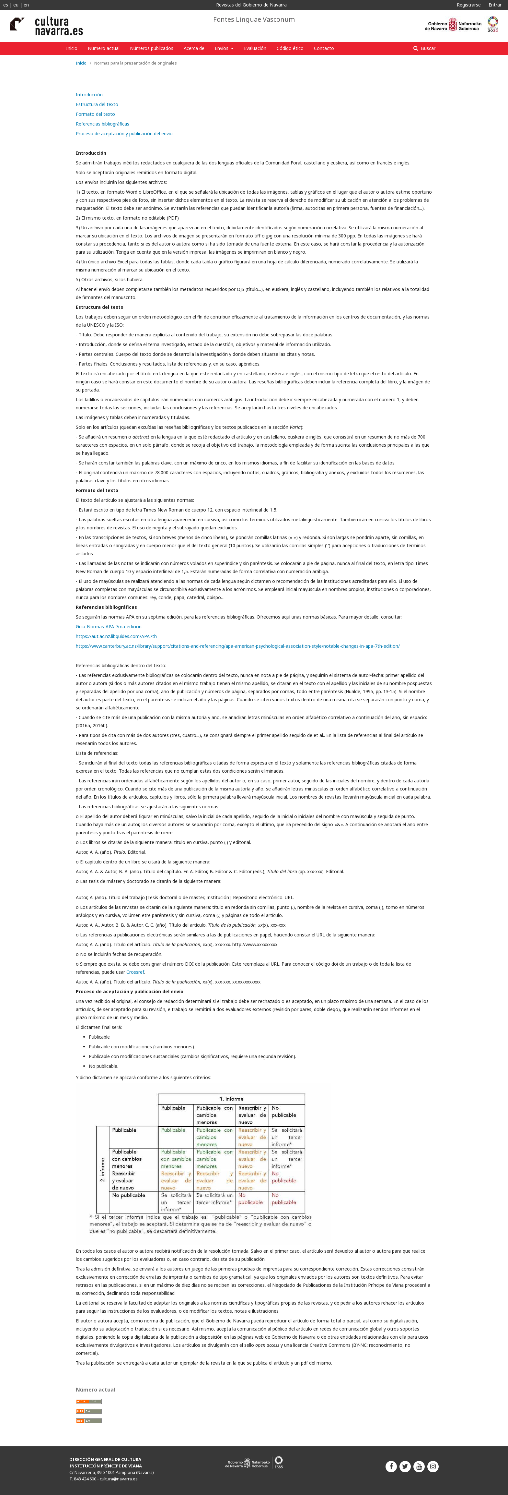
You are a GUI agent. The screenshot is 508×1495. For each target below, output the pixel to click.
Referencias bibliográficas (102, 124)
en (26, 5)
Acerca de (194, 48)
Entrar (495, 5)
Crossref (135, 972)
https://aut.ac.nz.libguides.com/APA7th (116, 636)
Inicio (71, 48)
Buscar (427, 48)
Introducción (89, 94)
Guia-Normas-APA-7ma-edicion (109, 626)
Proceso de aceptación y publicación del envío (124, 133)
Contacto (324, 48)
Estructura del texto (97, 104)
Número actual (104, 48)
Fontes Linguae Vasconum (254, 19)
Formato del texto (95, 114)
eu (15, 5)
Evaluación (255, 48)
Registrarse (469, 5)
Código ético (290, 48)
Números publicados (151, 48)
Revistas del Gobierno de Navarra (251, 5)
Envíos (222, 48)
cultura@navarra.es (119, 1479)
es (5, 5)
